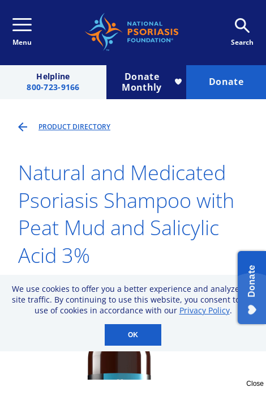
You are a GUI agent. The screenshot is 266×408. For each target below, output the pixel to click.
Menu (22, 32)
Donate (226, 81)
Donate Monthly (152, 82)
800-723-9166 (53, 87)
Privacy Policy (204, 310)
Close (255, 384)
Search (242, 32)
